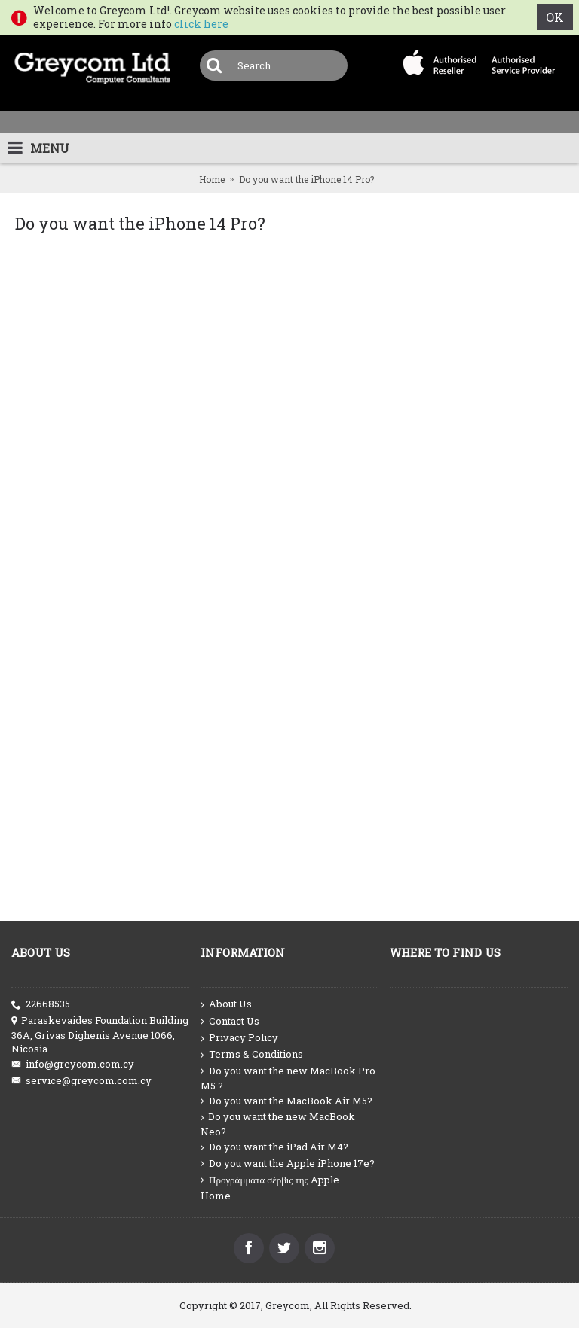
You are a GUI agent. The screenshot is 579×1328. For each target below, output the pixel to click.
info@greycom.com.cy (72, 1064)
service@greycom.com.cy (81, 1081)
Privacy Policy (239, 1038)
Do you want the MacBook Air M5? (286, 1101)
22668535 (40, 1004)
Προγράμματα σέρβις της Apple (270, 1180)
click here (201, 24)
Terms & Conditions (252, 1054)
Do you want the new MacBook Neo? (278, 1124)
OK (555, 17)
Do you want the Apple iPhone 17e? (288, 1163)
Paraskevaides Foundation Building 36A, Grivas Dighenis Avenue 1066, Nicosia (99, 1034)
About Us (226, 1004)
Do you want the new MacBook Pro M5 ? (288, 1078)
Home (212, 179)
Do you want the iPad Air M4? (274, 1147)
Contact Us (230, 1021)
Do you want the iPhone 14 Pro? (306, 179)
